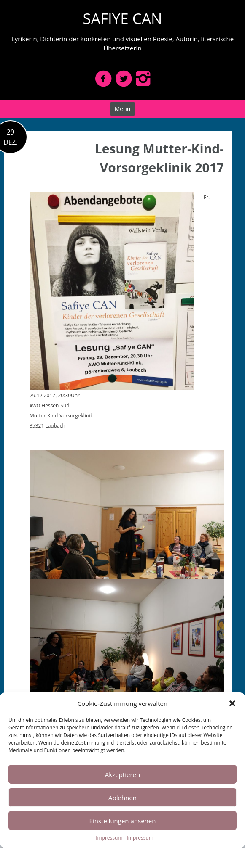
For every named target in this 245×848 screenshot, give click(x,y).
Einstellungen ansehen (122, 820)
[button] (232, 703)
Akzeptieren (122, 774)
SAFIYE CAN (122, 18)
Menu (123, 109)
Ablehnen (122, 797)
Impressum (109, 837)
